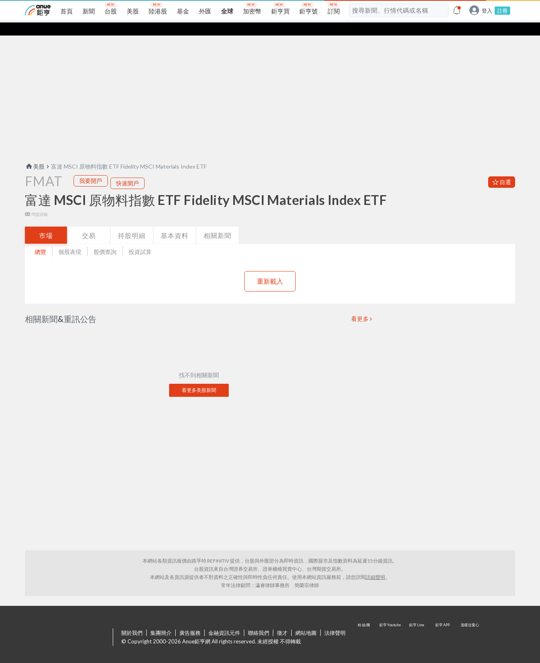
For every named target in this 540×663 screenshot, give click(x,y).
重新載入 (270, 268)
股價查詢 (105, 238)
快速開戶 (127, 170)
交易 (89, 222)
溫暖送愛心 (469, 625)
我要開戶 (90, 167)
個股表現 (69, 238)
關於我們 (132, 619)
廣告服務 (190, 619)
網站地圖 (306, 619)
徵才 (282, 619)
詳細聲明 (375, 564)
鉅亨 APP (443, 625)
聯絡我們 (258, 619)
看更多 (360, 306)
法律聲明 (335, 619)
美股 (35, 153)
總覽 (40, 238)
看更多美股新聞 (199, 377)
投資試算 (140, 238)
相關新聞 (218, 222)
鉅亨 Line (417, 625)
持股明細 (132, 222)
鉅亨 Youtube (391, 625)
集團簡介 (161, 619)
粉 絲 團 (365, 625)
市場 (46, 222)
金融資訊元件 (224, 619)
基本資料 (175, 222)
